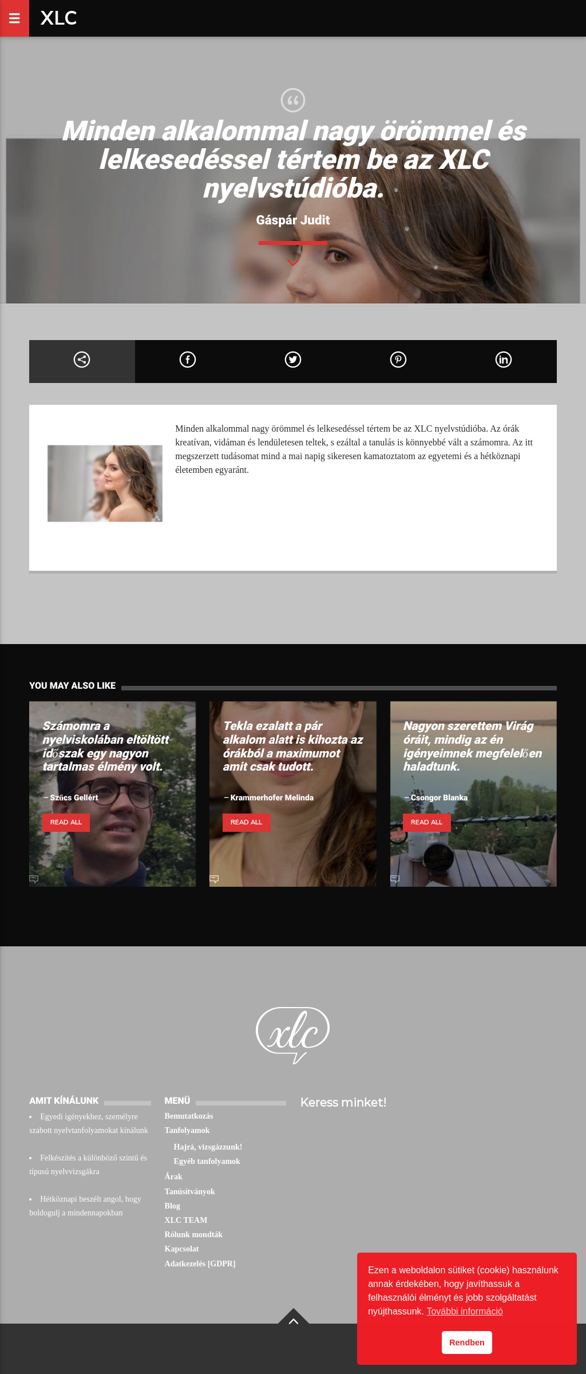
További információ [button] (464, 1311)
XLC (59, 18)
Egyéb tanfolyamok (207, 1161)
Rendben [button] (467, 1342)
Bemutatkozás (189, 1116)
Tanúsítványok (190, 1191)
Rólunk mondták (194, 1234)
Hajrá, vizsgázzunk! (208, 1147)
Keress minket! (343, 1103)
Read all (66, 822)
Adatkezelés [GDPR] (200, 1264)
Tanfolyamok (187, 1130)
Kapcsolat (182, 1249)
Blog (172, 1206)
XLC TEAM (186, 1220)
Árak (174, 1176)
